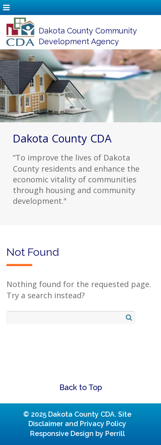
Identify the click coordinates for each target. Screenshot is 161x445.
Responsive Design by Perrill (77, 434)
